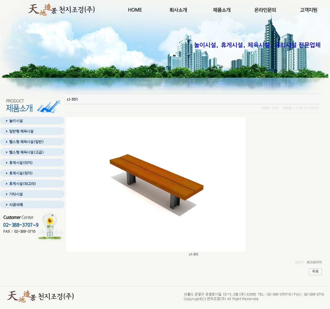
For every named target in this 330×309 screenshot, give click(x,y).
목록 (315, 271)
